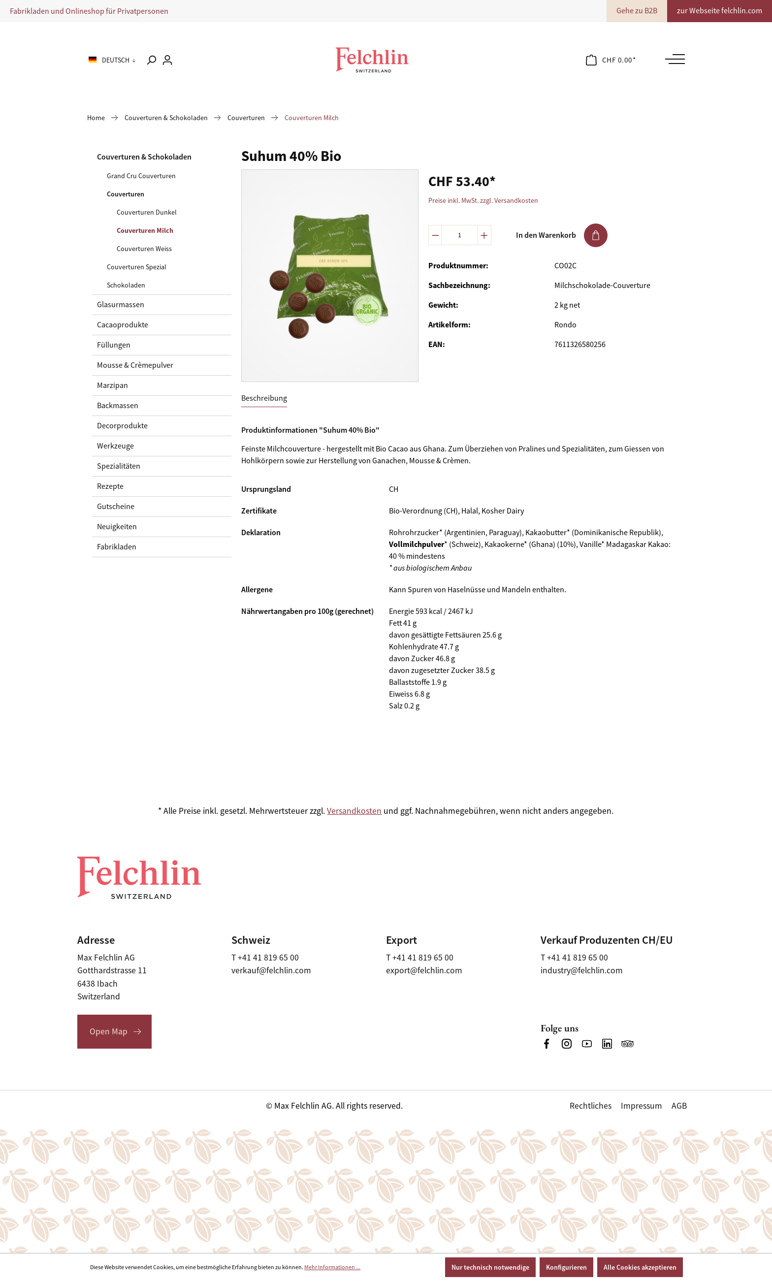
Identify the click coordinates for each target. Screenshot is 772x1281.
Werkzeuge (115, 446)
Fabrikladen (116, 547)
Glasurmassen (120, 305)
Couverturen (125, 194)
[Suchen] (151, 60)
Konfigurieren (566, 1267)
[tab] (264, 398)
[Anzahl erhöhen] (484, 235)
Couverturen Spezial (136, 266)
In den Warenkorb (562, 235)
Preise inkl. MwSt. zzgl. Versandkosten (483, 200)
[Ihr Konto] (167, 60)
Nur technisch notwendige (490, 1267)
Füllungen (113, 345)
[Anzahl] (459, 235)
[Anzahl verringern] (435, 235)
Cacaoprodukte (122, 325)
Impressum (641, 1105)
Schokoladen (126, 285)
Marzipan (112, 385)
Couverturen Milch (145, 230)
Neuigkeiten (117, 527)
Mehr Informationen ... (332, 1267)
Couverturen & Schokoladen (144, 157)
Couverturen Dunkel (147, 212)
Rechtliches (590, 1105)
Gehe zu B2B (636, 11)
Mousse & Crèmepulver (135, 365)
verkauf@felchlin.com (271, 970)
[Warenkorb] (611, 60)
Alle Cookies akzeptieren (640, 1267)
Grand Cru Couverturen (141, 175)
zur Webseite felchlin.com (719, 11)
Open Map (109, 1031)
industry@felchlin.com (582, 970)
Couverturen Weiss (144, 248)
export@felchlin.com (424, 970)
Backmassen (117, 406)
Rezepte (110, 486)
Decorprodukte (122, 426)
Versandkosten (354, 810)
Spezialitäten (118, 466)
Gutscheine (115, 507)
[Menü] (672, 59)
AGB (679, 1105)
